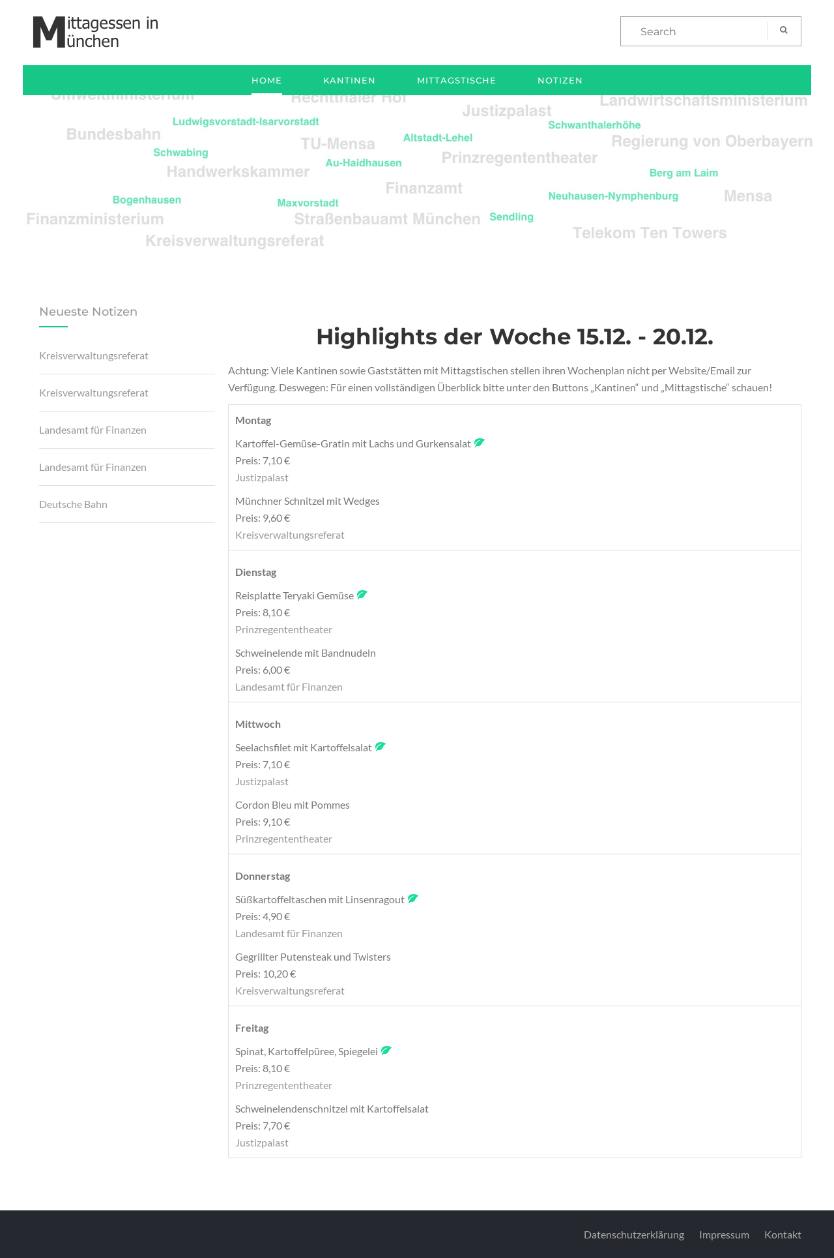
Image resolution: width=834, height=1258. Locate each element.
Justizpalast (262, 477)
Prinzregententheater (283, 629)
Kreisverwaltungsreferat (94, 355)
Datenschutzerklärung (634, 1234)
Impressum (724, 1234)
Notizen (560, 80)
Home (267, 80)
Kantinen (349, 80)
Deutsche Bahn (73, 504)
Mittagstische (456, 80)
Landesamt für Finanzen (93, 429)
